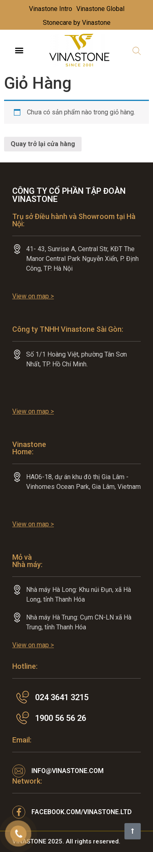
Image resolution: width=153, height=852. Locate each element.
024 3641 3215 (62, 697)
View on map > (33, 296)
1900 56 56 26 (60, 718)
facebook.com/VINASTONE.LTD (81, 812)
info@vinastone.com (67, 771)
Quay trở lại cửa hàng (43, 144)
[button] (19, 50)
